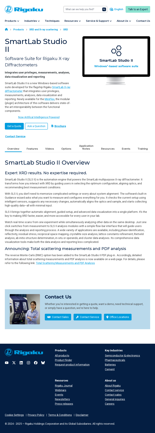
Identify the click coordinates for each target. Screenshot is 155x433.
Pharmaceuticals (115, 360)
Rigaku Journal (64, 385)
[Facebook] (36, 363)
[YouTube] (6, 363)
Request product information (72, 364)
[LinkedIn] (21, 363)
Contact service (114, 390)
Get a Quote (14, 126)
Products (18, 29)
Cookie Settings (14, 415)
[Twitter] (14, 363)
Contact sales (113, 394)
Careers (109, 403)
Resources (108, 148)
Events (126, 148)
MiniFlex (49, 99)
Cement (110, 369)
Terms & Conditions (60, 415)
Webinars (60, 390)
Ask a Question (36, 126)
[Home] (6, 29)
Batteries (110, 364)
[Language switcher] (116, 9)
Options (66, 148)
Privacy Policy (36, 415)
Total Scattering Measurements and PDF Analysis (65, 263)
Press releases (64, 403)
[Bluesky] (43, 363)
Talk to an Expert (138, 9)
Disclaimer (82, 415)
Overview (13, 148)
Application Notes (86, 147)
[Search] (85, 9)
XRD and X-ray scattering (43, 29)
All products (62, 355)
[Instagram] (28, 363)
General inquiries (115, 399)
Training (143, 148)
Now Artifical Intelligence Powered (38, 117)
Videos (49, 148)
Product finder (63, 360)
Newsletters (62, 399)
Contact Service (15, 136)
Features (32, 148)
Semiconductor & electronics (122, 355)
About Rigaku (113, 385)
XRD (65, 29)
